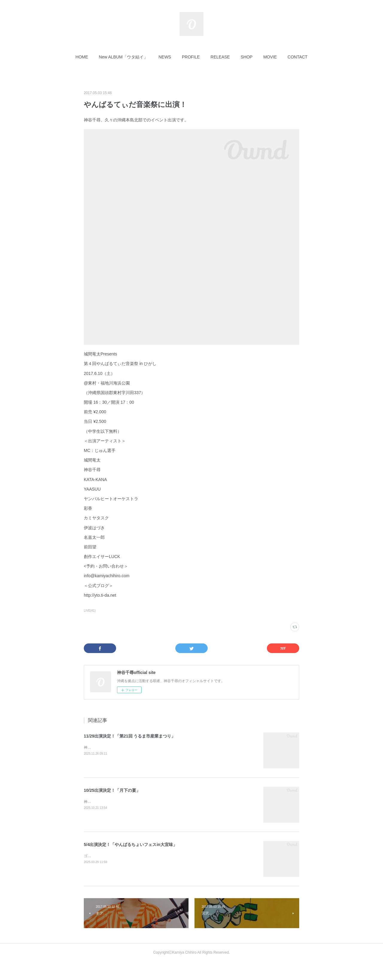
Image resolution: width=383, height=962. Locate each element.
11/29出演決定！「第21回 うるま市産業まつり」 (130, 736)
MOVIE (270, 57)
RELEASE (220, 57)
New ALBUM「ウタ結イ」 (123, 57)
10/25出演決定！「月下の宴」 (112, 790)
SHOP (247, 57)
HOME (81, 57)
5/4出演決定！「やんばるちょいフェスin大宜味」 (130, 844)
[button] (81, 57)
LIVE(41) (90, 610)
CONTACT (298, 57)
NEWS (165, 57)
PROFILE (191, 57)
